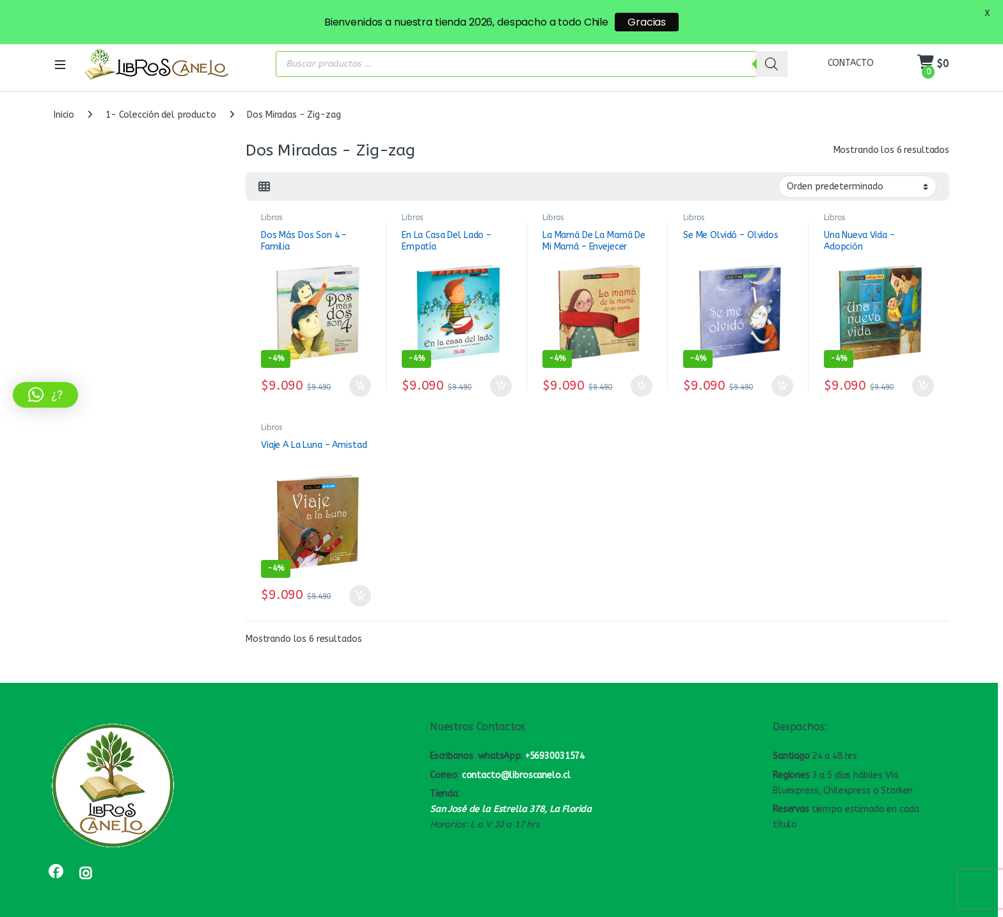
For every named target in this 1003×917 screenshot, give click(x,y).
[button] (45, 395)
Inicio (64, 99)
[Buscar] (771, 48)
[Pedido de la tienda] (857, 171)
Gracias (647, 22)
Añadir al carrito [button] (360, 370)
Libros (271, 202)
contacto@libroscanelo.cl (516, 759)
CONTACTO (851, 47)
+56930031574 (555, 740)
